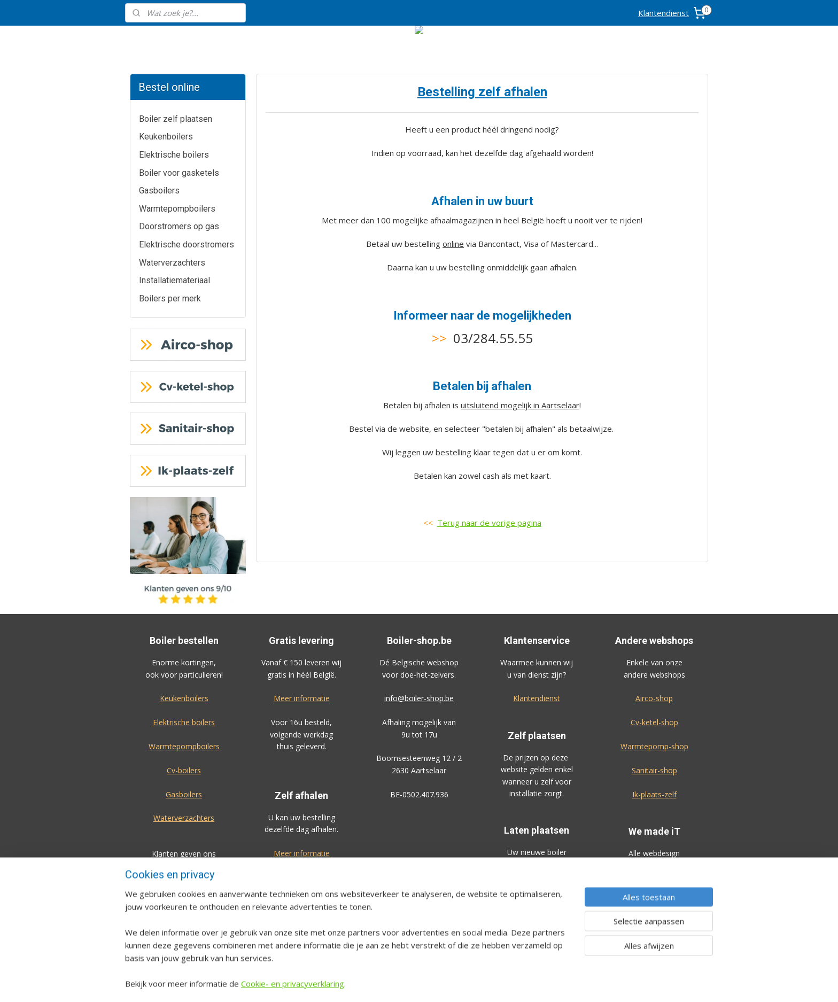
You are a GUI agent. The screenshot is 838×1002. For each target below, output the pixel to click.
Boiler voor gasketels (179, 173)
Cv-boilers (184, 770)
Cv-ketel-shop (654, 722)
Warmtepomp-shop (654, 746)
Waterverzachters (172, 263)
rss (474, 982)
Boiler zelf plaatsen (175, 119)
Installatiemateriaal (174, 280)
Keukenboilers (166, 136)
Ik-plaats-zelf (654, 794)
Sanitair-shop (654, 770)
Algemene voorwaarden (654, 901)
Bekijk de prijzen (536, 900)
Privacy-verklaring (654, 925)
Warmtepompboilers (177, 209)
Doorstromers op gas (179, 226)
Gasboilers (159, 190)
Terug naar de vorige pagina (489, 522)
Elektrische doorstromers (186, 244)
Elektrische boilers (174, 155)
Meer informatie (302, 698)
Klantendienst (663, 12)
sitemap (451, 982)
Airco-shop (654, 698)
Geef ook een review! (184, 890)
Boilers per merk (170, 298)
